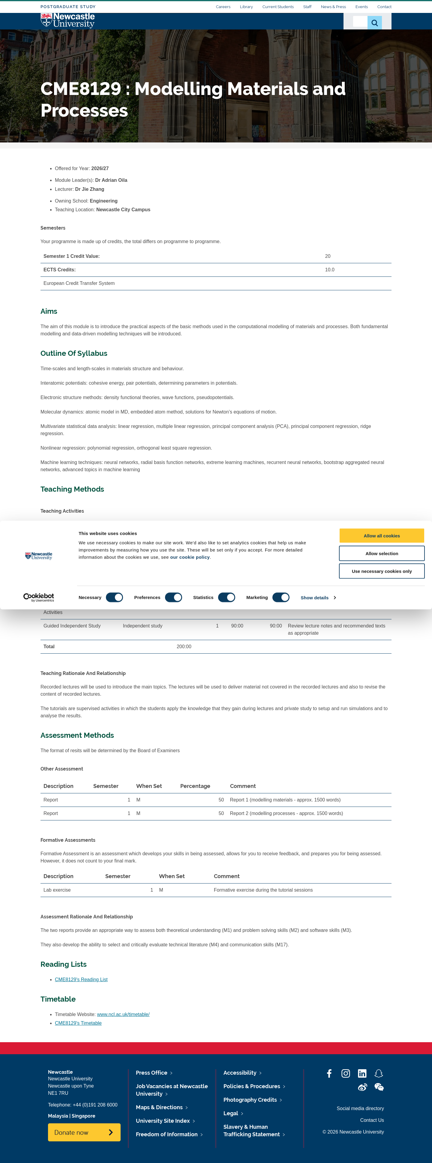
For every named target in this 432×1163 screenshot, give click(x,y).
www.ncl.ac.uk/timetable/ (123, 1014)
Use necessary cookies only (382, 1124)
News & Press (333, 7)
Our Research (251, 29)
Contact (384, 7)
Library (246, 7)
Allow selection (381, 1107)
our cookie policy (190, 1110)
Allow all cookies (382, 1089)
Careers (223, 7)
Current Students (278, 7)
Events (362, 7)
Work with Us (292, 29)
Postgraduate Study (68, 7)
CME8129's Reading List (81, 979)
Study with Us (210, 29)
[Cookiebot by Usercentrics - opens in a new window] (39, 1151)
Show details (315, 1151)
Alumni (325, 29)
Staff (307, 7)
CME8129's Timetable (78, 1023)
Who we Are (169, 29)
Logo (67, 28)
